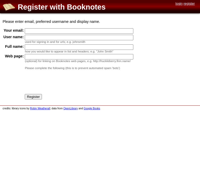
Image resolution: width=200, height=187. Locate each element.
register (189, 3)
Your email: (14, 30)
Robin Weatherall (40, 108)
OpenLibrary (70, 108)
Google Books (92, 108)
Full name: (14, 46)
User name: (13, 37)
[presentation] (64, 83)
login (179, 3)
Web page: (14, 56)
